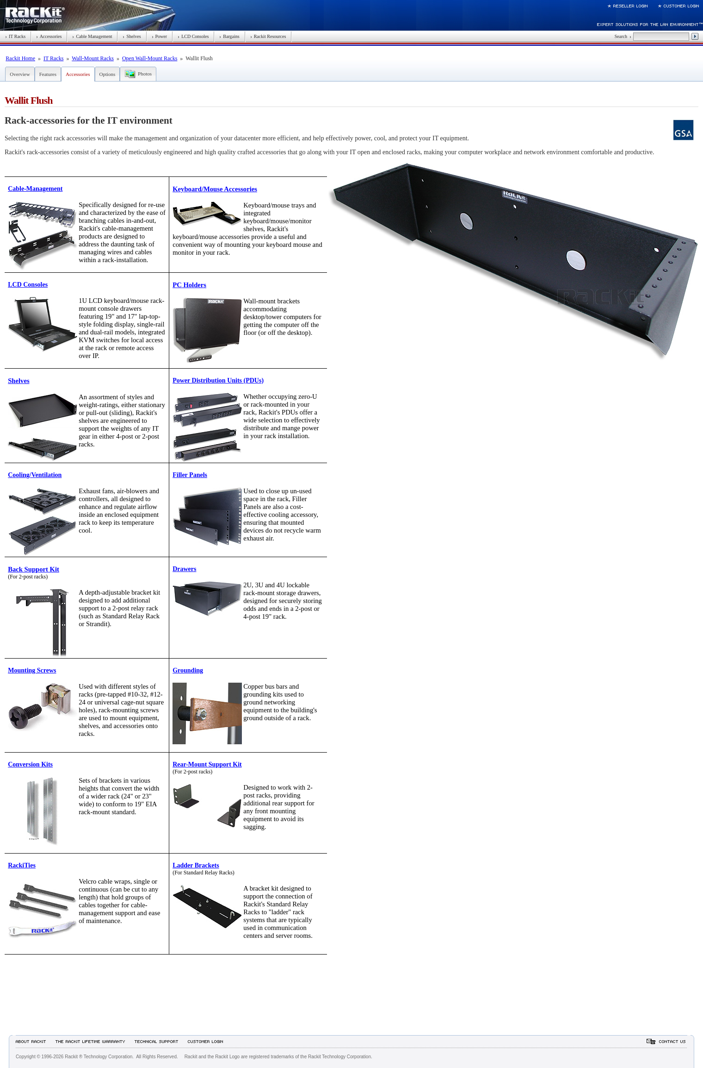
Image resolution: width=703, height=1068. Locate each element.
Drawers (184, 568)
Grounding (188, 670)
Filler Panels (190, 474)
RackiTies (22, 865)
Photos (145, 73)
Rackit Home (20, 58)
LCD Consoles (193, 36)
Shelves (132, 36)
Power (159, 36)
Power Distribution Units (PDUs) (218, 380)
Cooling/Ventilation (35, 474)
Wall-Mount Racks (93, 58)
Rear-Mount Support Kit (207, 764)
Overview (20, 74)
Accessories (49, 36)
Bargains (229, 36)
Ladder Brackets (196, 865)
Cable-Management (35, 188)
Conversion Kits (30, 764)
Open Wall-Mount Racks (149, 58)
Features (47, 74)
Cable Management (92, 36)
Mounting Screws (32, 670)
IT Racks (15, 36)
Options (107, 74)
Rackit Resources (268, 36)
